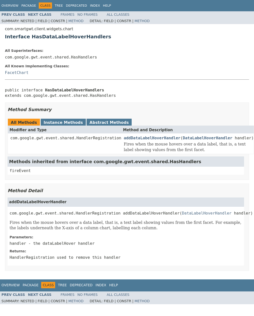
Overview (9, 5)
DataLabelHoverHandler (207, 138)
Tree (59, 5)
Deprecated (76, 5)
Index (95, 5)
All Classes (118, 14)
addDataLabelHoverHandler (152, 138)
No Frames (87, 14)
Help (107, 5)
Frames (68, 14)
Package (28, 5)
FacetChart (16, 72)
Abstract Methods (109, 122)
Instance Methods (63, 122)
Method (76, 21)
